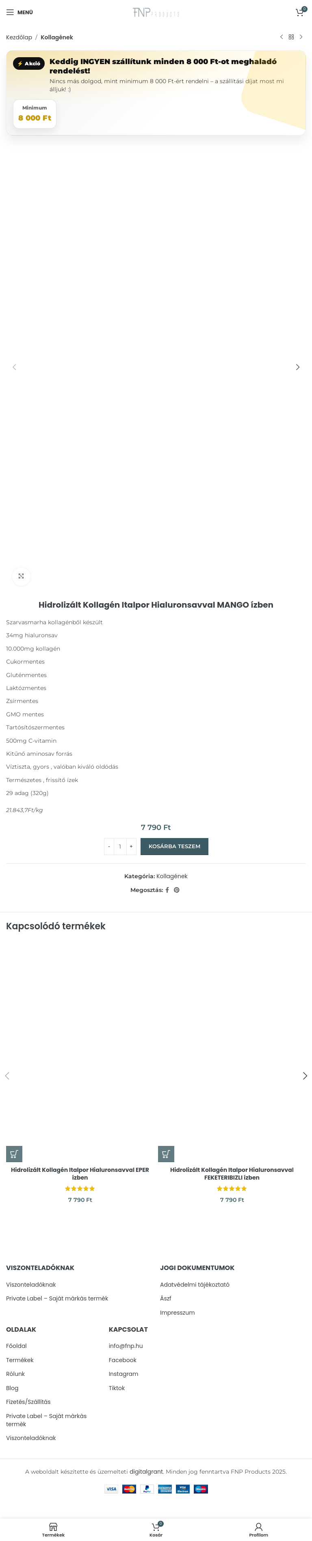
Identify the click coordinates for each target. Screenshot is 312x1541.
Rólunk (15, 1374)
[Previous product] (281, 37)
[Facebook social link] (167, 890)
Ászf (165, 1298)
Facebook (122, 1360)
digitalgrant (146, 1472)
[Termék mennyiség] (120, 846)
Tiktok (117, 1388)
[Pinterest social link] (176, 890)
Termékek (20, 1360)
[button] (14, 1154)
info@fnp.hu (126, 1346)
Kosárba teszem (174, 845)
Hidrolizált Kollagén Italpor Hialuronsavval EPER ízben (80, 1174)
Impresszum (177, 1313)
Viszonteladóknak (31, 1285)
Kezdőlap (19, 37)
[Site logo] (156, 12)
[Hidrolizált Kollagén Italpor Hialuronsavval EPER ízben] (80, 1051)
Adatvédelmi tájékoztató (195, 1285)
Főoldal (16, 1346)
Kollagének (57, 37)
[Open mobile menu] (19, 12)
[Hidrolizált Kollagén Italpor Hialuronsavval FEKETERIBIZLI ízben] (232, 1051)
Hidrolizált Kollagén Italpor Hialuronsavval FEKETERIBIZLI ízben (232, 1174)
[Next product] (301, 37)
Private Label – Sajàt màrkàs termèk (57, 1298)
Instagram (124, 1374)
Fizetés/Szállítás (28, 1402)
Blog (12, 1388)
